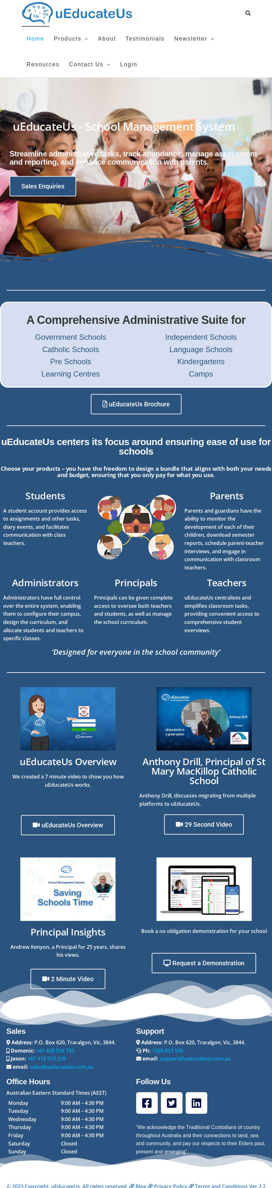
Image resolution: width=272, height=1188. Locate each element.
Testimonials (145, 39)
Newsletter (191, 39)
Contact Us (86, 64)
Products (68, 39)
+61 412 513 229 (47, 1058)
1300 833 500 (167, 1050)
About (107, 39)
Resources (43, 64)
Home (35, 39)
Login (128, 64)
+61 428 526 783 (55, 1050)
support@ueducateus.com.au (195, 1058)
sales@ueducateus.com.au (62, 1066)
